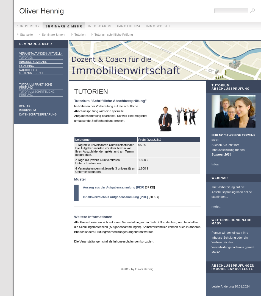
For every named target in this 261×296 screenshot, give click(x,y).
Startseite (26, 34)
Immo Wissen (158, 26)
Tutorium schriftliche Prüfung (114, 34)
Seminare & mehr (64, 26)
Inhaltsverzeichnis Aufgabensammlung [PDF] (115, 197)
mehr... (216, 206)
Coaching (26, 65)
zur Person (28, 26)
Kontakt (25, 106)
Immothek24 (128, 26)
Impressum (27, 110)
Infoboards (100, 26)
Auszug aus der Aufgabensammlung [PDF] (113, 187)
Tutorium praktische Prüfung (35, 86)
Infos (215, 164)
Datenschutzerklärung (38, 114)
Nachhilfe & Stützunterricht (32, 72)
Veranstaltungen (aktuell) (40, 53)
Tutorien (79, 34)
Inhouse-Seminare (33, 61)
